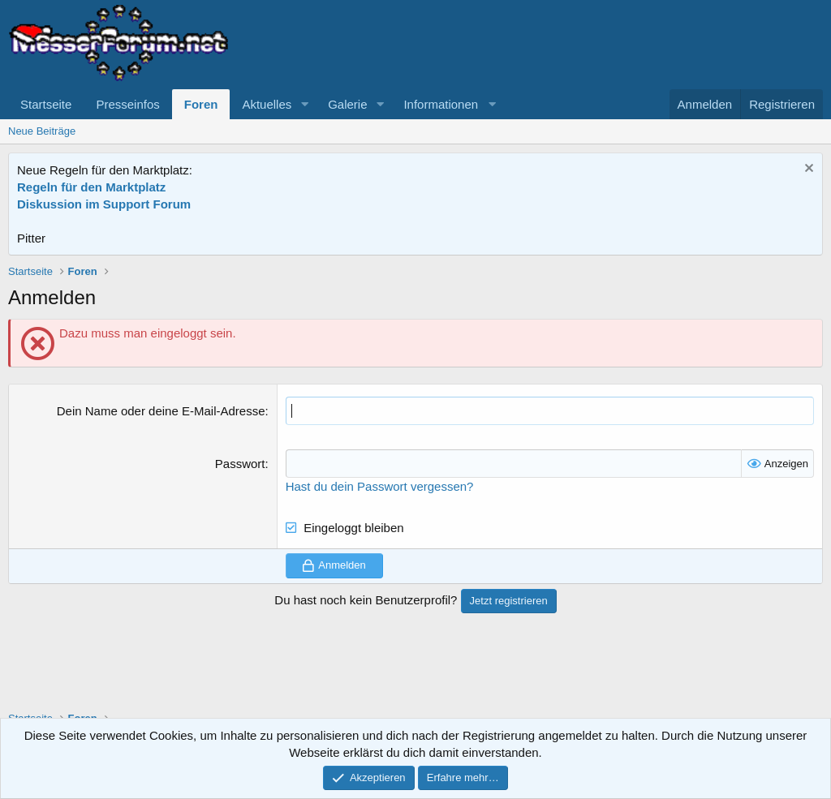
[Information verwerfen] (807, 169)
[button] (304, 104)
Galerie (347, 104)
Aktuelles (266, 104)
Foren (201, 104)
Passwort (240, 463)
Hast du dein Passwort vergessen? (380, 486)
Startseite (45, 104)
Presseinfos (127, 104)
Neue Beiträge (41, 131)
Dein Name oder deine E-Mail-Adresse (161, 411)
